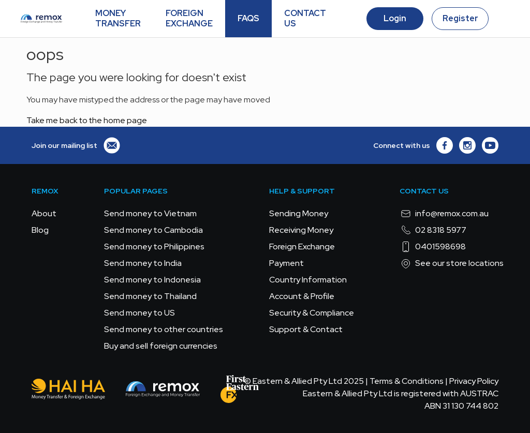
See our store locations (452, 263)
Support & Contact (306, 329)
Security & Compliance (311, 312)
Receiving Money (301, 230)
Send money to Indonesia (152, 279)
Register (460, 18)
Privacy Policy (473, 381)
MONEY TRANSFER (118, 18)
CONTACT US (305, 18)
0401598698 (433, 247)
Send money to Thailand (150, 296)
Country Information (308, 279)
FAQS (248, 18)
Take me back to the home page (86, 120)
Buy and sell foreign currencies (160, 345)
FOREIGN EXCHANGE (189, 18)
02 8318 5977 (433, 230)
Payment (286, 263)
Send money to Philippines (154, 246)
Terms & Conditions (407, 381)
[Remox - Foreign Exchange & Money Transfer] (163, 390)
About (44, 213)
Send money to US (139, 312)
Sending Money (298, 213)
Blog (40, 230)
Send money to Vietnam (150, 213)
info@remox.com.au (444, 213)
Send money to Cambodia (153, 230)
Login (395, 18)
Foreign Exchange (302, 246)
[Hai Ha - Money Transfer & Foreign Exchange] (68, 391)
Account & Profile (301, 296)
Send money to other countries (163, 329)
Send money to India (143, 263)
